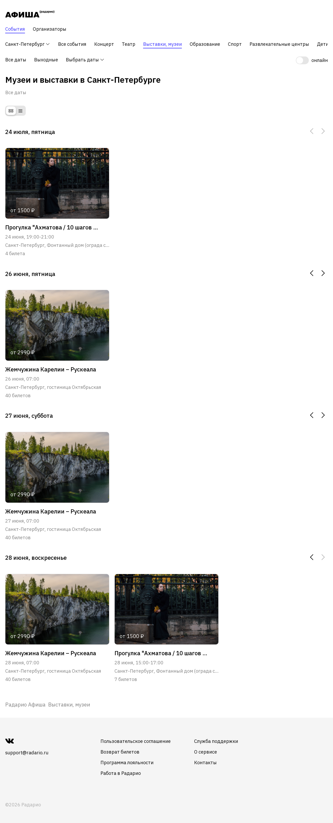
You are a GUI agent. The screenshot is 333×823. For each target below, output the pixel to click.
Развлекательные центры (279, 44)
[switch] (312, 60)
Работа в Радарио (120, 773)
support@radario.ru (26, 752)
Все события (72, 44)
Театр (128, 44)
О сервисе (205, 752)
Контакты (205, 762)
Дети (323, 44)
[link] (25, 704)
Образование (205, 44)
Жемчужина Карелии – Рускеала (50, 369)
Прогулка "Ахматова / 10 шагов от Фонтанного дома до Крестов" (52, 227)
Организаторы (49, 29)
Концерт (104, 44)
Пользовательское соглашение (135, 741)
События (15, 29)
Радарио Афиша (25, 704)
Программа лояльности (126, 762)
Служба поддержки (216, 741)
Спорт (235, 44)
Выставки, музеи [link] (69, 704)
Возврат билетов (119, 752)
